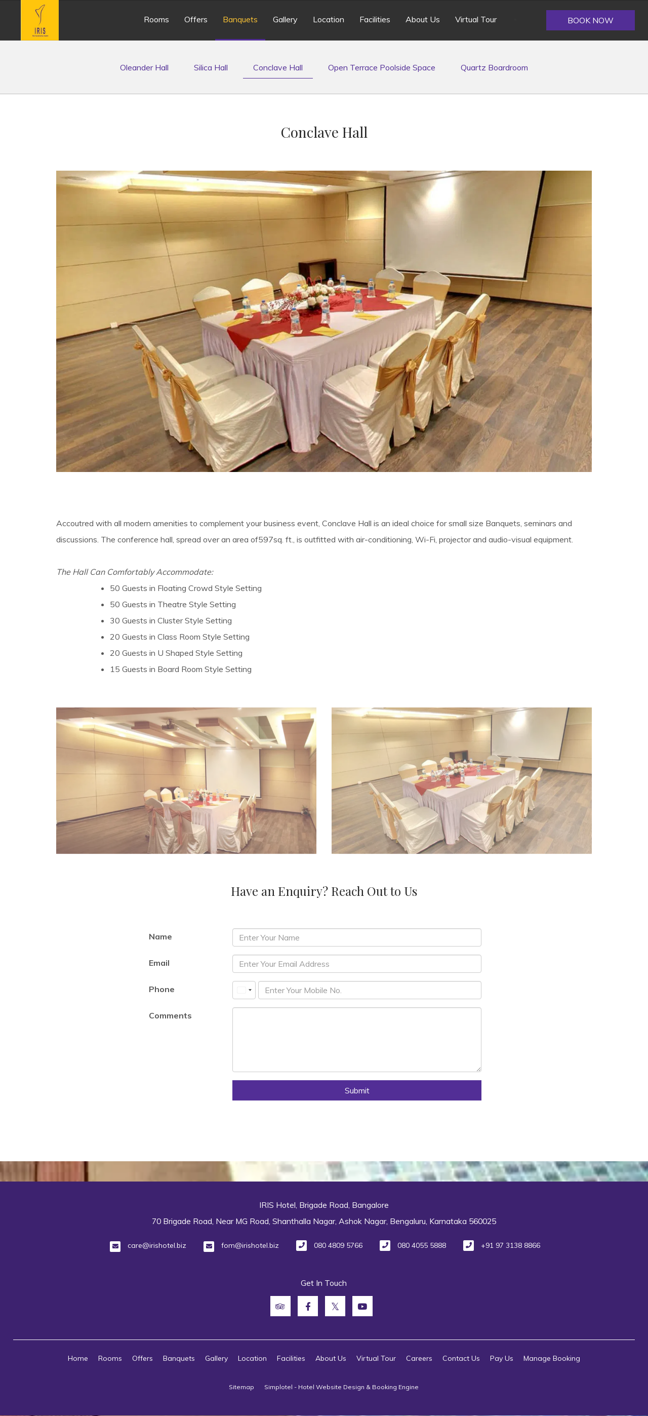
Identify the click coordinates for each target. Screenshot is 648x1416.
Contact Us (461, 1358)
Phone (162, 989)
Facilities (374, 19)
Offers (196, 19)
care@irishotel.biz (157, 1245)
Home (78, 1358)
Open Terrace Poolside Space (381, 67)
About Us (423, 19)
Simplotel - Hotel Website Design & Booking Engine (341, 1387)
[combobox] (244, 990)
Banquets (240, 19)
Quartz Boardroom (494, 67)
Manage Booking (551, 1358)
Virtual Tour (476, 19)
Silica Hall (211, 67)
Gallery (285, 19)
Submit (357, 1090)
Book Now (591, 20)
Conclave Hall (278, 67)
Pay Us (501, 1358)
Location (328, 19)
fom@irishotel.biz (250, 1245)
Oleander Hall (144, 67)
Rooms (156, 19)
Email (159, 963)
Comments (170, 1015)
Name (160, 936)
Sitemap (241, 1387)
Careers (419, 1358)
